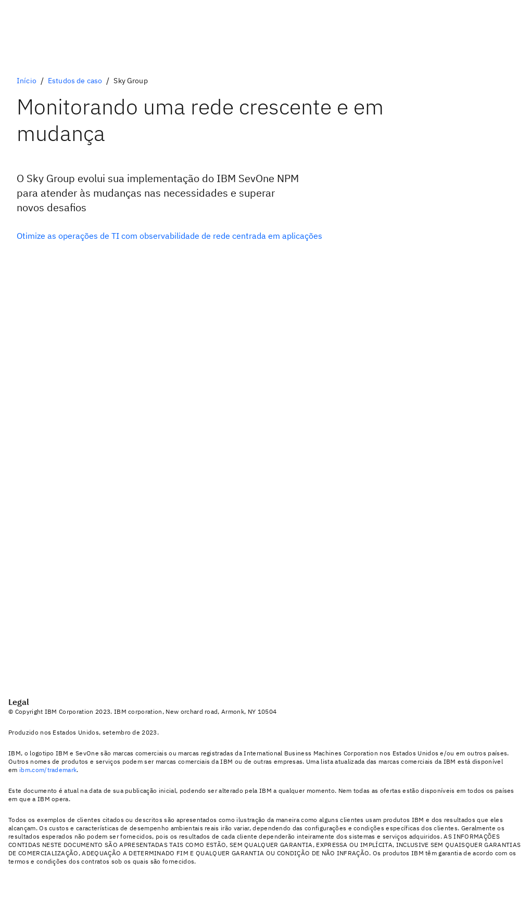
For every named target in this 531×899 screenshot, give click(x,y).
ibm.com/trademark (48, 770)
